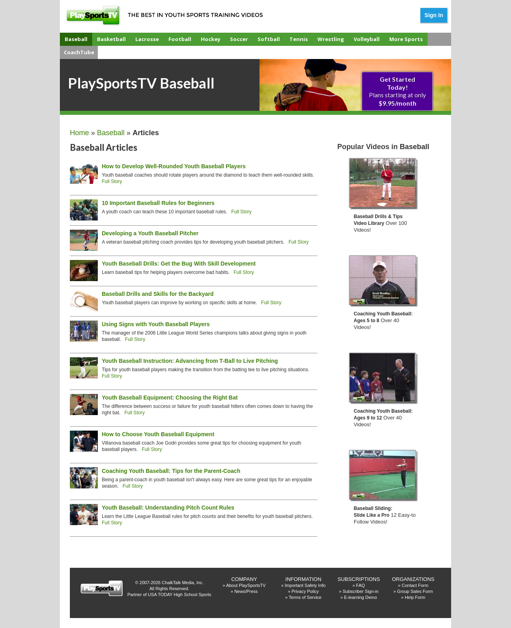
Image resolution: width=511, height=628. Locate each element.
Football (179, 39)
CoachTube (79, 52)
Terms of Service (305, 597)
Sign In (433, 15)
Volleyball (367, 39)
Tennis (298, 39)
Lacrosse (147, 39)
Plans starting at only (397, 91)
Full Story (112, 181)
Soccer (239, 39)
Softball (268, 39)
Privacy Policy (305, 591)
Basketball (111, 39)
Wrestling (330, 39)
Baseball (76, 39)
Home (79, 133)
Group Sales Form (415, 591)
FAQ (360, 585)
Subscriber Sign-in (360, 591)
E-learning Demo (360, 597)
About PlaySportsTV (245, 585)
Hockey (210, 39)
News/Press (246, 591)
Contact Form (415, 585)
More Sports (406, 39)
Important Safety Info (305, 585)
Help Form (415, 597)
